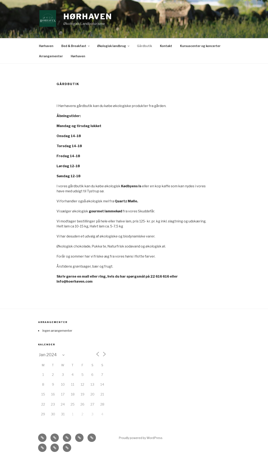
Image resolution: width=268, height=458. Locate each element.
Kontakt (166, 46)
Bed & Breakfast (75, 46)
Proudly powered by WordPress (140, 438)
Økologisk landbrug (113, 46)
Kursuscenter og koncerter (200, 46)
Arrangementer (51, 56)
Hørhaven (87, 16)
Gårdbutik (144, 46)
